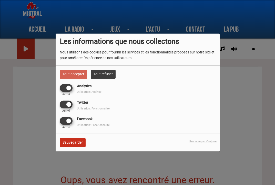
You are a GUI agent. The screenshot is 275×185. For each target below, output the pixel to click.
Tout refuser (103, 74)
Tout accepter (73, 74)
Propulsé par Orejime (203, 141)
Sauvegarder (73, 143)
